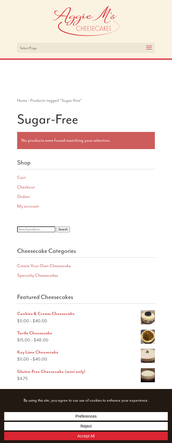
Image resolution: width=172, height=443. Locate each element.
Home (22, 100)
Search (63, 229)
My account (28, 206)
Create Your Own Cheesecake (44, 266)
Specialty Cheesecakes (37, 275)
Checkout (26, 187)
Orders (23, 196)
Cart (21, 177)
